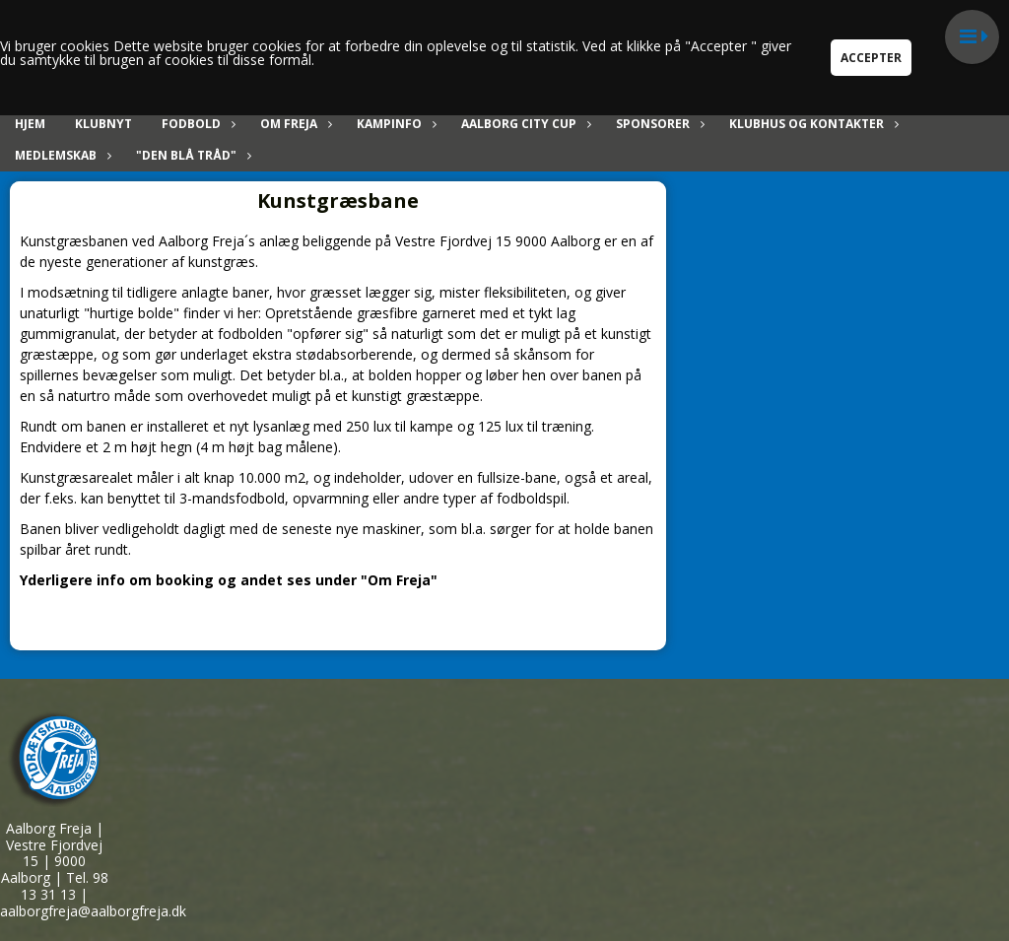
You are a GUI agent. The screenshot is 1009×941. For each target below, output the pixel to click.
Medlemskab (60, 155)
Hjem (30, 123)
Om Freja (293, 123)
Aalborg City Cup (523, 123)
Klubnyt (103, 123)
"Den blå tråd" (191, 155)
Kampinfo (394, 123)
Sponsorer (658, 123)
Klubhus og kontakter (811, 123)
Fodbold (196, 123)
